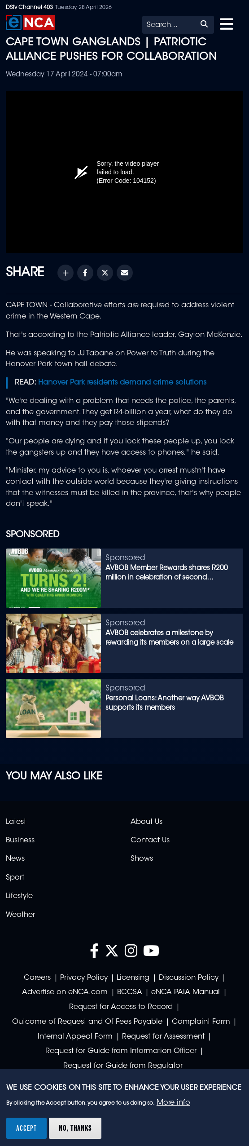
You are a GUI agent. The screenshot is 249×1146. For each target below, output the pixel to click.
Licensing (133, 978)
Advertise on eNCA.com (65, 992)
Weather (20, 915)
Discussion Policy (188, 978)
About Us (146, 822)
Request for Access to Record (121, 1007)
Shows (142, 859)
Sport (15, 877)
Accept (26, 1128)
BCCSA (129, 992)
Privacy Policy (84, 978)
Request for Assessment (163, 1036)
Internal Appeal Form (75, 1036)
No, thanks (75, 1128)
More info (173, 1102)
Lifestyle (19, 896)
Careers (37, 978)
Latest (16, 822)
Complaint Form (201, 1022)
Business (20, 840)
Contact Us (150, 840)
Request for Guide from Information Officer (121, 1051)
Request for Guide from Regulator (123, 1066)
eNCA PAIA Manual (185, 992)
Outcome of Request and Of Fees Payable (87, 1022)
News (15, 859)
